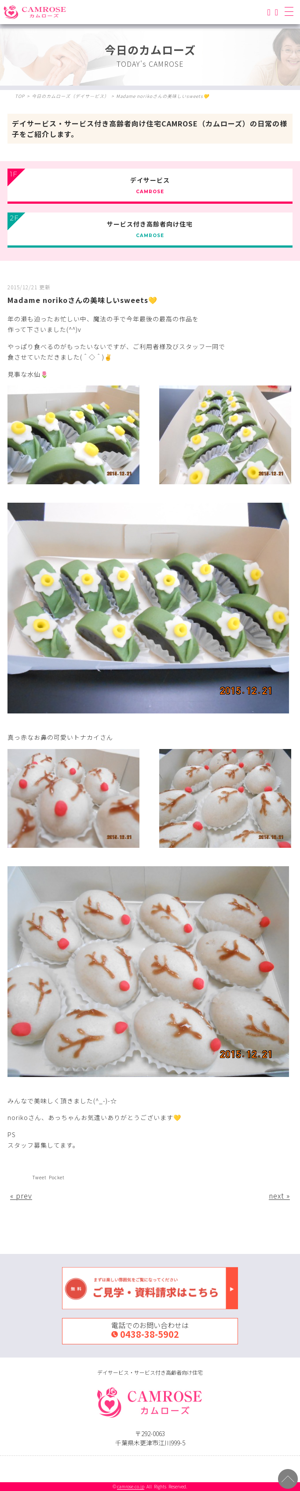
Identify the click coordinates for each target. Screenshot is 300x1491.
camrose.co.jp (130, 1486)
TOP (20, 96)
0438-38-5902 (149, 1334)
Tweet (40, 1177)
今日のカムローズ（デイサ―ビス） (70, 96)
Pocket (57, 1177)
